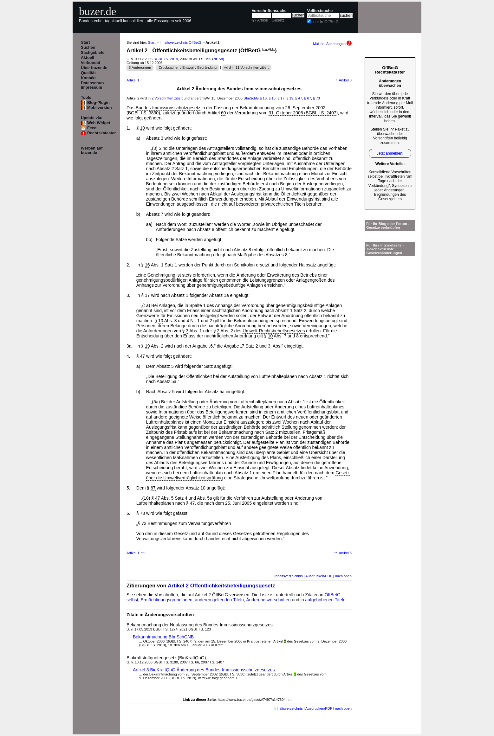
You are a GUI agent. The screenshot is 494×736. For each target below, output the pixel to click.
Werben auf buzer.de (91, 150)
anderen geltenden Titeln (219, 599)
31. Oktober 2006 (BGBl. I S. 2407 (302, 112)
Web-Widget (98, 123)
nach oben (343, 576)
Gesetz (278, 20)
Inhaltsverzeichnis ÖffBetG (180, 42)
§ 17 (280, 98)
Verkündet (90, 63)
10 (142, 128)
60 (223, 112)
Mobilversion (99, 108)
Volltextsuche (320, 11)
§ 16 (272, 98)
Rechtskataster (101, 133)
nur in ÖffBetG (326, 22)
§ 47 (298, 98)
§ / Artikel (260, 20)
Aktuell (87, 57)
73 (142, 513)
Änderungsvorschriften (268, 599)
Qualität (88, 73)
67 (153, 487)
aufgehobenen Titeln (325, 599)
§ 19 (289, 98)
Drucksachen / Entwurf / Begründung (188, 67)
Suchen (88, 47)
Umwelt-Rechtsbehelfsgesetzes (274, 330)
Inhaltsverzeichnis (289, 576)
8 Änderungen (140, 67)
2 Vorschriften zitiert (167, 98)
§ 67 (307, 98)
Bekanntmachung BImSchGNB (163, 636)
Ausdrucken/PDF (318, 576)
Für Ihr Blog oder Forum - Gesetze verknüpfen (387, 225)
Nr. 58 (218, 59)
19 (147, 346)
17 (147, 295)
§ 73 (316, 98)
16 (147, 264)
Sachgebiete (92, 52)
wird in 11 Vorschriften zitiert (246, 67)
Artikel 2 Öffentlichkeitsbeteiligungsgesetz (221, 586)
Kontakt (88, 78)
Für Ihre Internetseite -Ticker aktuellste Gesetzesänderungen (385, 249)
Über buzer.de (94, 68)
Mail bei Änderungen (332, 44)
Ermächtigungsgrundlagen (166, 599)
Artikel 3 (342, 80)
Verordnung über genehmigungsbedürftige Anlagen (212, 285)
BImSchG (251, 98)
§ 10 (263, 98)
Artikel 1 (136, 80)
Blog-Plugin (98, 102)
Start (85, 42)
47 (142, 356)
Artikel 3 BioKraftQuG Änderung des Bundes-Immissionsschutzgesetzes (204, 669)
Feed (91, 128)
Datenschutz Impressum (93, 85)
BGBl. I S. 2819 (165, 59)
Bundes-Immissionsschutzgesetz (168, 107)
